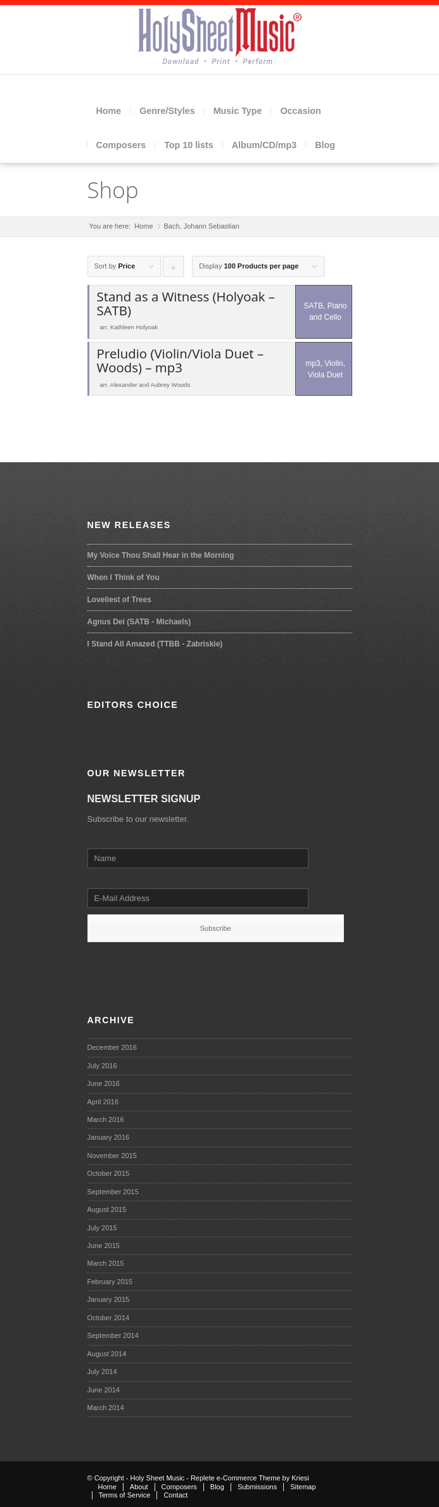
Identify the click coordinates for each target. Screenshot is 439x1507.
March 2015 (105, 1263)
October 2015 (108, 1173)
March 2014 (105, 1407)
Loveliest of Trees (119, 599)
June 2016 (103, 1083)
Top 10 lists (188, 145)
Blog (325, 145)
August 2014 (107, 1354)
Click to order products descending (173, 269)
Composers (121, 145)
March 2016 (105, 1119)
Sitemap (302, 1487)
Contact (175, 1495)
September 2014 (113, 1335)
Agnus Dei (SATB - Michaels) (139, 621)
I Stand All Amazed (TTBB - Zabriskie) (155, 644)
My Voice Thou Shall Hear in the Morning (160, 555)
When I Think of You (123, 577)
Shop (113, 190)
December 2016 (112, 1047)
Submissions (257, 1487)
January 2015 (108, 1299)
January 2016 (108, 1137)
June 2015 (103, 1245)
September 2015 (113, 1191)
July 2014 (102, 1371)
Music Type (237, 111)
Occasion (300, 111)
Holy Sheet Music (157, 1478)
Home (109, 111)
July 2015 (102, 1228)
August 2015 (107, 1209)
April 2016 (103, 1102)
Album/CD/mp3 (264, 145)
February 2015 (110, 1281)
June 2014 (103, 1390)
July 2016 (102, 1065)
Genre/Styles (166, 111)
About (139, 1487)
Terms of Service (125, 1495)
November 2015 (112, 1155)
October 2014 (108, 1317)
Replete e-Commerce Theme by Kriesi (250, 1478)
